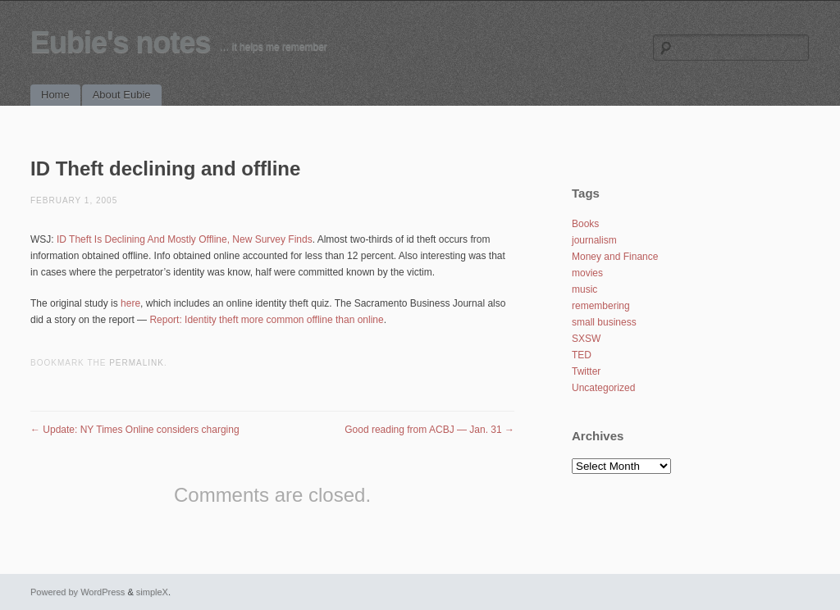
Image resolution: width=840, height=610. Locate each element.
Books (585, 224)
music (584, 289)
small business (604, 322)
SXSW (586, 338)
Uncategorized (603, 388)
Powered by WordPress (77, 592)
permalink (136, 362)
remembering (601, 306)
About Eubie (122, 95)
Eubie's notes (120, 42)
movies (587, 273)
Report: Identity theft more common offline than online (266, 319)
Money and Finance (615, 256)
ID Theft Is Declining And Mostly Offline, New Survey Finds (185, 239)
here (130, 303)
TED (581, 355)
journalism (594, 240)
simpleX (152, 592)
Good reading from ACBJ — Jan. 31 (429, 429)
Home (55, 95)
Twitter (586, 371)
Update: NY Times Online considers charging (135, 429)
